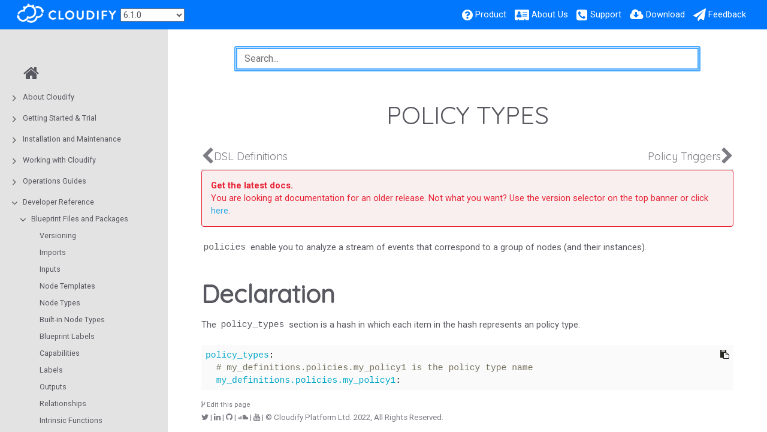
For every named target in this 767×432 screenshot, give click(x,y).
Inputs (50, 269)
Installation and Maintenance (72, 138)
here (219, 210)
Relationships (63, 403)
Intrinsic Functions (71, 420)
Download (665, 14)
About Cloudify (48, 96)
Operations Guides (54, 180)
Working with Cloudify (59, 159)
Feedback (727, 14)
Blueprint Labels (67, 336)
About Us (550, 14)
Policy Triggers (684, 156)
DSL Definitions (251, 156)
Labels (51, 369)
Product (490, 14)
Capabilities (60, 353)
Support (605, 14)
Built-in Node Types (72, 319)
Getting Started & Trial (59, 117)
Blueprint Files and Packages (79, 218)
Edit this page (225, 405)
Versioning (58, 235)
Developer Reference (58, 201)
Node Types (60, 302)
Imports (53, 252)
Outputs (53, 386)
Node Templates (67, 285)
